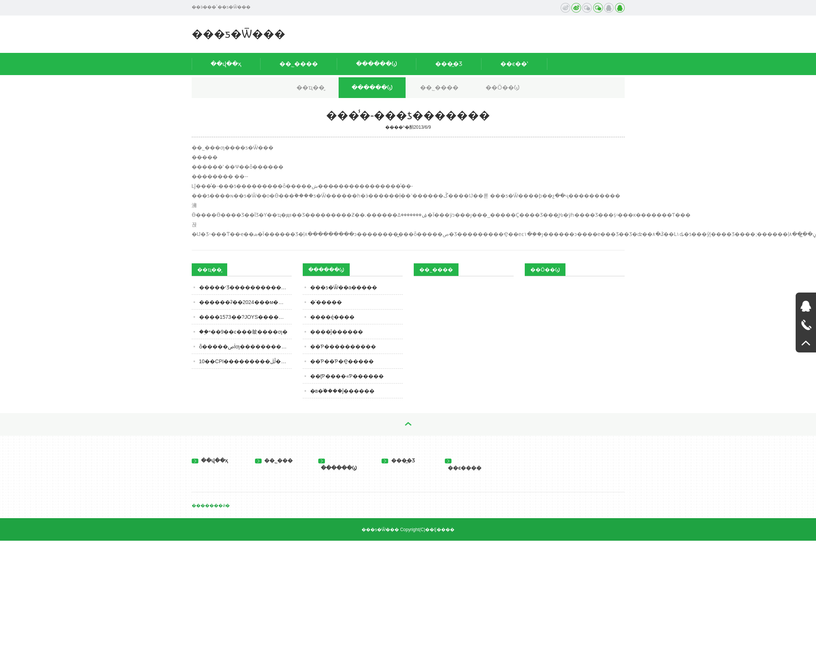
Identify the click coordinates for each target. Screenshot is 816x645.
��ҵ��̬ (310, 87)
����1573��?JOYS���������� (245, 317)
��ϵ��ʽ (514, 64)
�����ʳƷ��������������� (245, 287)
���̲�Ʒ (448, 64)
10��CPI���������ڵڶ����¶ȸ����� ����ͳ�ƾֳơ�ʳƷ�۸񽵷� (245, 361)
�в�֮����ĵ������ (342, 391)
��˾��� (274, 460)
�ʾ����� (326, 302)
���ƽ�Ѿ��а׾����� (343, 287)
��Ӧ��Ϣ (503, 87)
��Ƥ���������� (343, 346)
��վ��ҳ (226, 64)
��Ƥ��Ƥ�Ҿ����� (342, 361)
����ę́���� (332, 317)
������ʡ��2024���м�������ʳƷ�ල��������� (245, 302)
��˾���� (298, 64)
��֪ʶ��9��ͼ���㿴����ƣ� (243, 332)
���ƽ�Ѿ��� (238, 34)
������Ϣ (376, 64)
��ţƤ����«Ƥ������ (347, 376)
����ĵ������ (336, 332)
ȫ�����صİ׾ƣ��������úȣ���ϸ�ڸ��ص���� (245, 346)
